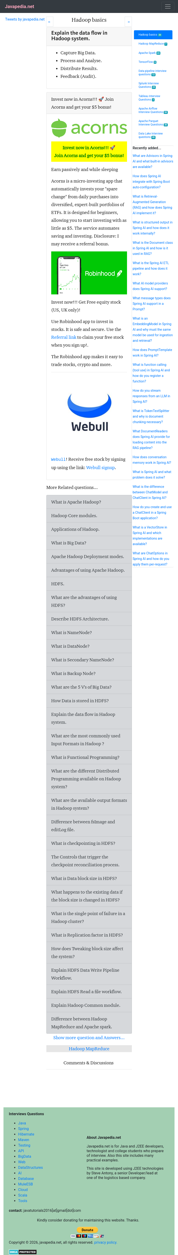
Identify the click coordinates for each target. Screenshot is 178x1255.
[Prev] (49, 22)
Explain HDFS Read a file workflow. (86, 991)
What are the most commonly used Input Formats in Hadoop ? (85, 739)
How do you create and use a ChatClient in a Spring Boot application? (152, 512)
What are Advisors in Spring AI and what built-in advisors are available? (153, 161)
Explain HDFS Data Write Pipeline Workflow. (85, 974)
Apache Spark (149, 53)
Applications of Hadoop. (75, 529)
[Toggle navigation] (167, 6)
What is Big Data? (68, 543)
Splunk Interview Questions (149, 85)
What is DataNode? (70, 646)
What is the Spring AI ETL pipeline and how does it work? (151, 268)
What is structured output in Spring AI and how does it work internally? (152, 227)
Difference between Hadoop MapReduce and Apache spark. (81, 1022)
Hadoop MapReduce (89, 1048)
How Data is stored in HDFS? (80, 700)
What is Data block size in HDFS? (84, 878)
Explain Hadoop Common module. (86, 1005)
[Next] (128, 22)
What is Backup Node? (73, 673)
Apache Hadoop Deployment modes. (87, 556)
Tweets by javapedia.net (25, 19)
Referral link (63, 337)
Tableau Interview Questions (149, 98)
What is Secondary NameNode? (82, 660)
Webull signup (100, 467)
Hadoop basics (150, 35)
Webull (58, 459)
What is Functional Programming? (85, 757)
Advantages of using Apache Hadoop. (88, 570)
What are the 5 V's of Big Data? (81, 687)
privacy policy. (105, 1242)
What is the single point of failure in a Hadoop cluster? (88, 917)
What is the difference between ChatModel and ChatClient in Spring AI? (150, 492)
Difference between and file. (83, 825)
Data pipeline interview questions (153, 72)
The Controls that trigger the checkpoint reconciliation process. (85, 860)
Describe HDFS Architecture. (80, 619)
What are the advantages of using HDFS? (84, 601)
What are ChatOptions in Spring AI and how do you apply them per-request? (151, 558)
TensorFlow (147, 62)
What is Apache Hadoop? (76, 502)
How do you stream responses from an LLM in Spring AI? (151, 396)
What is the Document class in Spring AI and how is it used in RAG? (153, 248)
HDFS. (57, 583)
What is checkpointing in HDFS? (83, 843)
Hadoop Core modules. (74, 515)
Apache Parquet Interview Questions (153, 122)
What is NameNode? (71, 632)
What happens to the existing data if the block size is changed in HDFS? (86, 896)
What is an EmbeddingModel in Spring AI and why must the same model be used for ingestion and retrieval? (153, 329)
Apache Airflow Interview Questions (153, 110)
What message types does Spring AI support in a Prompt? (152, 303)
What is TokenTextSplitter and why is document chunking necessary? (151, 416)
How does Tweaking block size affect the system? (87, 952)
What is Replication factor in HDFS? (87, 935)
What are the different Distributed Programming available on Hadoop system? (86, 778)
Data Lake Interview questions (151, 135)
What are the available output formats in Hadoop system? (89, 804)
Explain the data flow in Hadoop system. (83, 718)
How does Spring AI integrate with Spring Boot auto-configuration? (151, 181)
